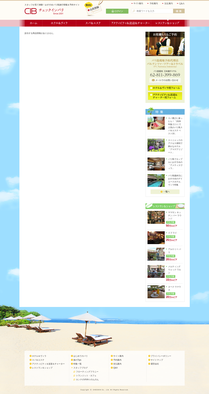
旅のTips (77, 360)
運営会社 (155, 364)
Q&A (181, 3)
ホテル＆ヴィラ (59, 23)
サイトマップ (157, 360)
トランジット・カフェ (86, 375)
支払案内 (167, 3)
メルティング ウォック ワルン (174, 269)
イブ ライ (172, 233)
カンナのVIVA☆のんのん (87, 379)
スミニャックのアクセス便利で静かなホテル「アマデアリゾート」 (175, 146)
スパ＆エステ (93, 23)
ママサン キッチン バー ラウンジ (175, 215)
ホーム (33, 23)
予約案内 (152, 3)
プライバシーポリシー (161, 356)
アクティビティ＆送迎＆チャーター (130, 23)
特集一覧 (77, 364)
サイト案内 (137, 3)
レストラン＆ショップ (168, 23)
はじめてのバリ (80, 356)
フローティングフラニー (87, 371)
